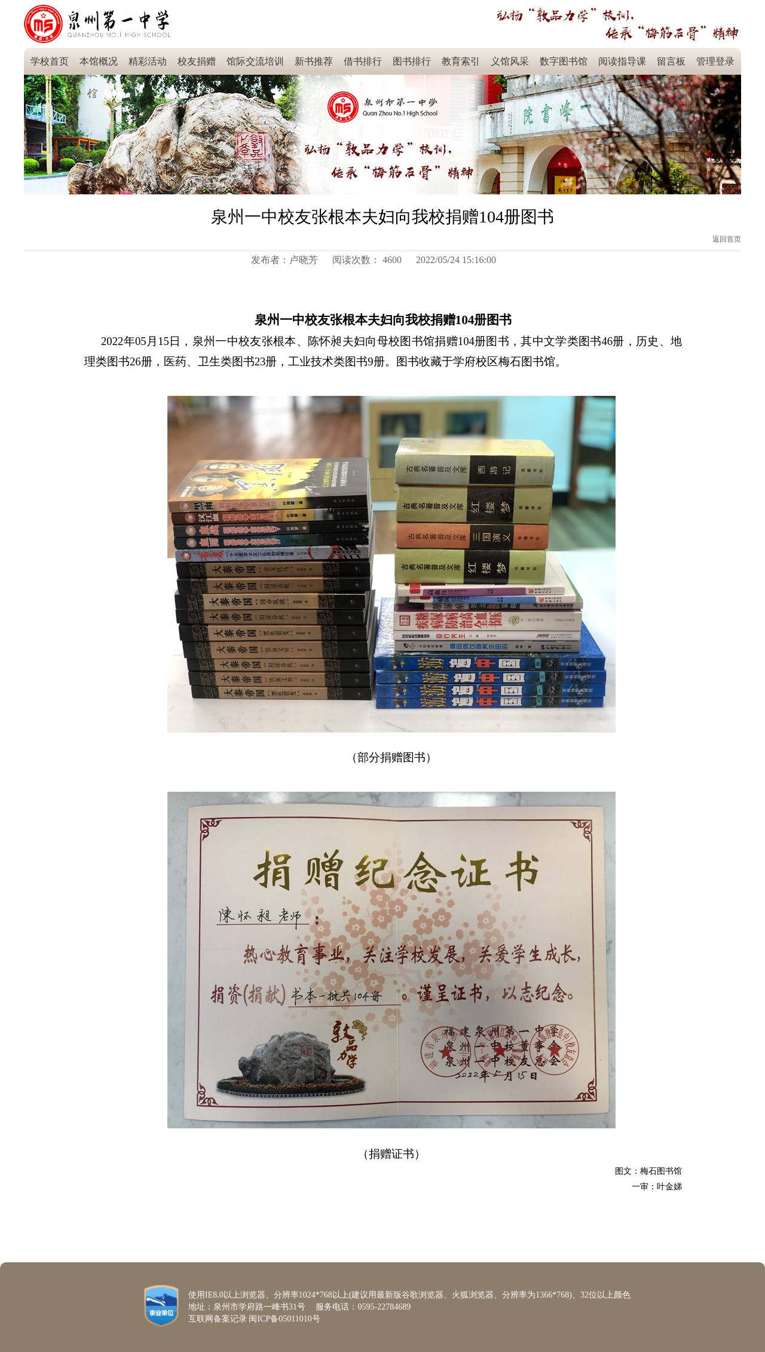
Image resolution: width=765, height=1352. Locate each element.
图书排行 (412, 61)
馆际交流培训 (255, 61)
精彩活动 (147, 61)
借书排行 (363, 61)
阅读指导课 (622, 61)
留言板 (671, 61)
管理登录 (715, 61)
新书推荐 (314, 61)
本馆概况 (98, 61)
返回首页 (726, 239)
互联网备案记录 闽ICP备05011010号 (254, 1318)
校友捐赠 (197, 61)
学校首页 (49, 61)
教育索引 (461, 61)
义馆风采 (510, 61)
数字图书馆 (563, 61)
